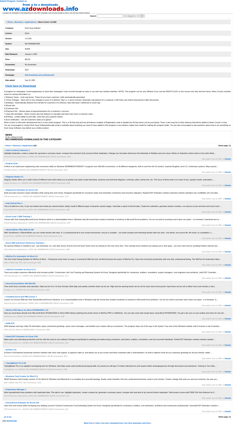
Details (228, 159)
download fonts (116, 423)
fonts (98, 423)
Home (10, 22)
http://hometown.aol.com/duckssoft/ (39, 75)
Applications (30, 22)
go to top (7, 417)
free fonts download (133, 423)
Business (19, 22)
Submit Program (7, 1)
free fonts (105, 423)
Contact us (22, 1)
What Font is (89, 423)
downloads (12, 421)
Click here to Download (20, 86)
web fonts (146, 423)
